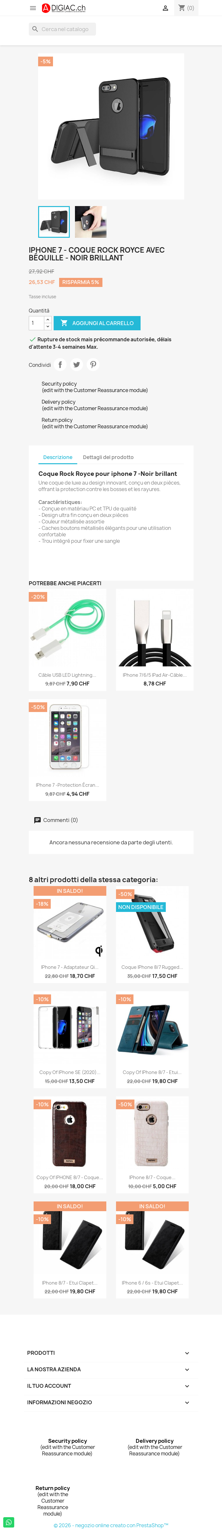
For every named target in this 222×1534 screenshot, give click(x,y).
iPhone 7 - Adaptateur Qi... (70, 967)
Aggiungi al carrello (97, 323)
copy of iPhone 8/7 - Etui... (152, 1072)
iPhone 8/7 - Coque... (152, 1177)
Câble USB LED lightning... (67, 675)
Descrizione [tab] (57, 457)
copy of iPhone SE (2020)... (69, 1072)
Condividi (60, 364)
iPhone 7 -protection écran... (67, 785)
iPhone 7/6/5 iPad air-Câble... (155, 675)
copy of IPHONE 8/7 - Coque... (70, 1177)
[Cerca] (62, 29)
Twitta (76, 364)
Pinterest (93, 364)
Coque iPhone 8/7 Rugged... (152, 967)
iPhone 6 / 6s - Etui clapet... (152, 1283)
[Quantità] (36, 323)
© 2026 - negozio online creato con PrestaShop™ (111, 1525)
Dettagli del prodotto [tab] (108, 457)
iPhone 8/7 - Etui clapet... (70, 1283)
